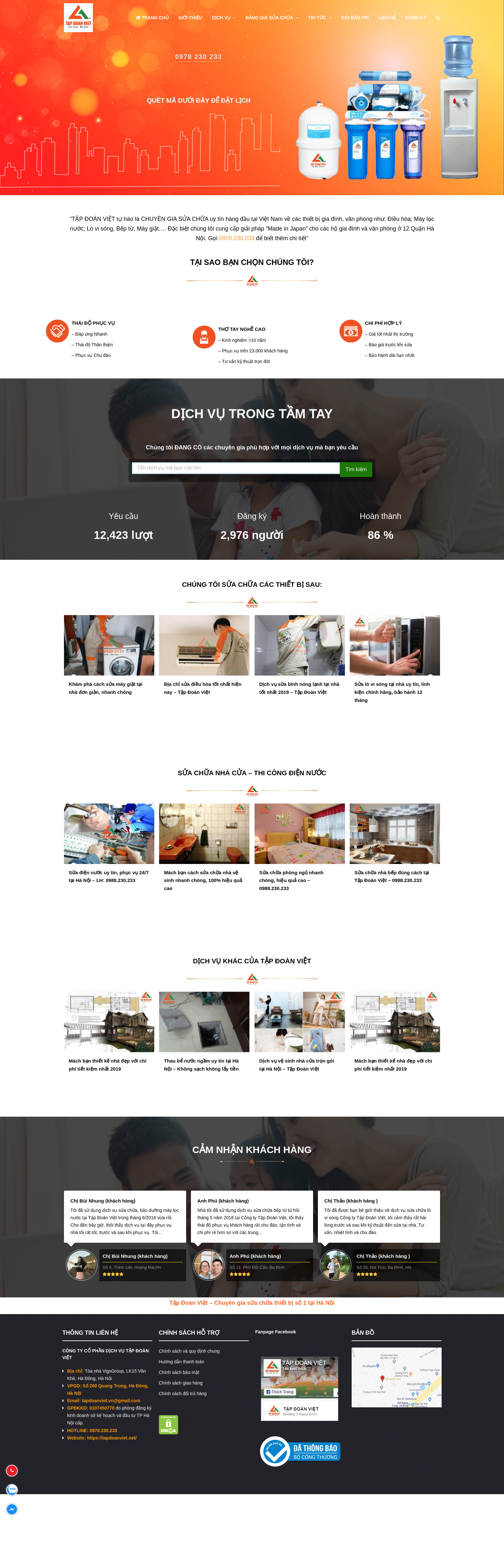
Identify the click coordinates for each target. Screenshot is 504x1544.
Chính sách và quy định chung (189, 1351)
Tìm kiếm (356, 471)
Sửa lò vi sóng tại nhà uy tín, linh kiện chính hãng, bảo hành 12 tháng (392, 703)
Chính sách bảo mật (179, 1372)
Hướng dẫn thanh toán (181, 1361)
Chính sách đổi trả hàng (183, 1393)
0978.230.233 (236, 238)
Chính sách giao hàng (181, 1382)
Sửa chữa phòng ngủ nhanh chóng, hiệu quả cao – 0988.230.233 (291, 892)
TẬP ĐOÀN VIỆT (285, 961)
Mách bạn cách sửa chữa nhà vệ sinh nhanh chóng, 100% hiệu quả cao (203, 892)
